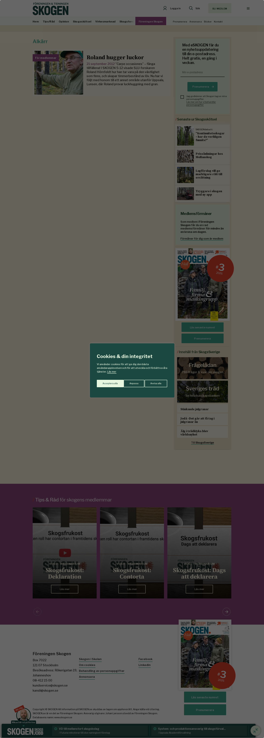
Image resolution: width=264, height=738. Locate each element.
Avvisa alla (128, 382)
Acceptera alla (154, 382)
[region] (132, 369)
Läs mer (111, 371)
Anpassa (106, 382)
